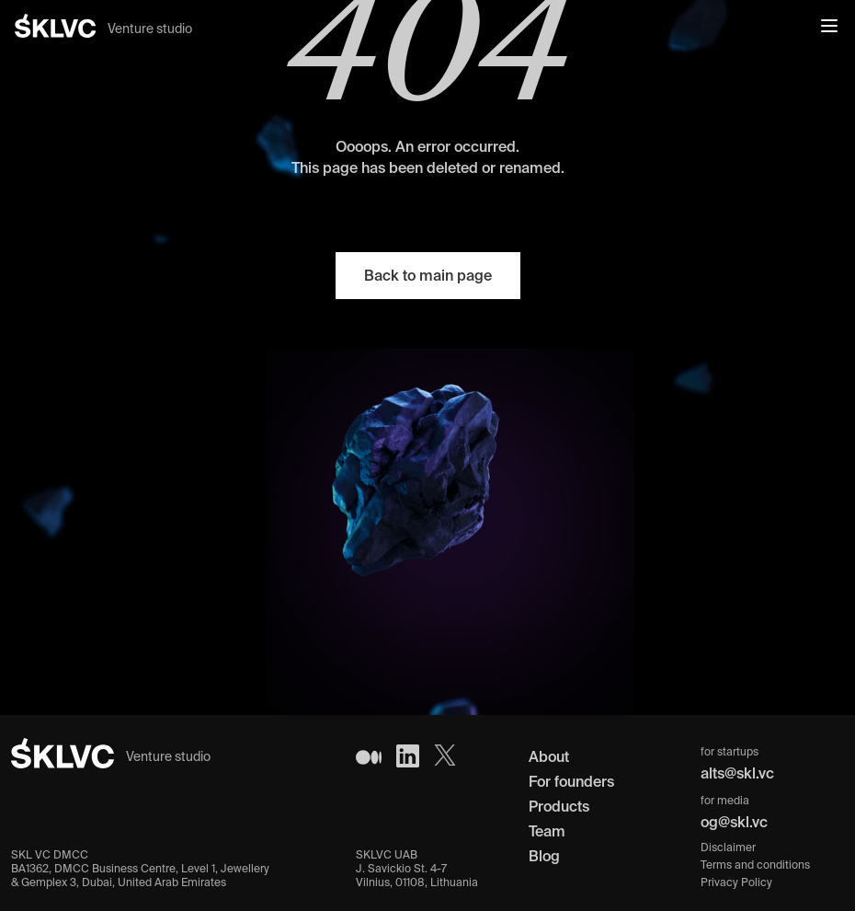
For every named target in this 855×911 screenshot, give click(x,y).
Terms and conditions (755, 865)
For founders (571, 781)
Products (559, 806)
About (549, 756)
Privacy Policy (736, 882)
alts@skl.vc (737, 773)
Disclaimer (728, 847)
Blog (544, 856)
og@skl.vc (734, 821)
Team (547, 831)
